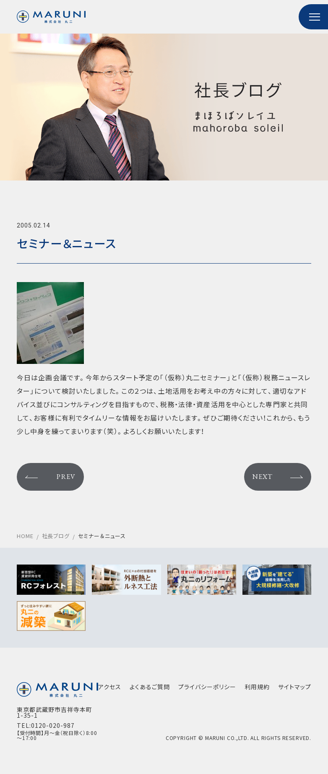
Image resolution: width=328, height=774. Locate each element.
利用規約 (257, 687)
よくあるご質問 (150, 687)
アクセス (109, 687)
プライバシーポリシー (207, 687)
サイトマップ (294, 687)
